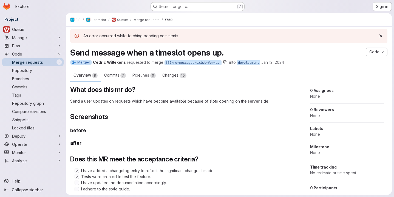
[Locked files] (33, 128)
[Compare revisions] (33, 111)
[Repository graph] (33, 103)
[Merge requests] (33, 62)
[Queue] (33, 29)
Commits (115, 75)
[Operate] (33, 144)
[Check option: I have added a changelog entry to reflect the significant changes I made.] (77, 171)
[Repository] (33, 70)
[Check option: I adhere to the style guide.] (77, 189)
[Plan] (33, 46)
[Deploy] (33, 136)
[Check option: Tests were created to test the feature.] (77, 177)
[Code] (33, 54)
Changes (174, 75)
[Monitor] (33, 152)
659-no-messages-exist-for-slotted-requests (194, 62)
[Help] (33, 181)
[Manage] (33, 37)
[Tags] (33, 95)
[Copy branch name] (225, 62)
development (248, 62)
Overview (85, 75)
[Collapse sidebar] (33, 190)
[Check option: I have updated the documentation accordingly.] (77, 183)
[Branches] (33, 78)
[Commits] (33, 87)
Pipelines (144, 75)
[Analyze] (33, 160)
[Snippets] (33, 119)
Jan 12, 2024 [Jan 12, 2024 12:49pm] (272, 62)
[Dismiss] (381, 36)
